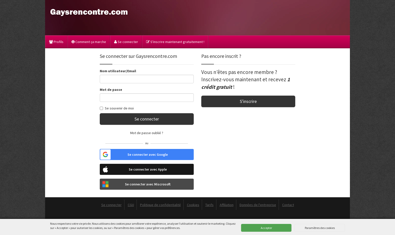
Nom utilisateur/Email (118, 71)
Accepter (266, 228)
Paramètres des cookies (320, 228)
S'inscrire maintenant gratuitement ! (175, 42)
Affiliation (227, 205)
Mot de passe (111, 89)
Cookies (193, 205)
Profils (56, 42)
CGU (131, 205)
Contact (288, 205)
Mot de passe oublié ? (146, 133)
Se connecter (126, 42)
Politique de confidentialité (160, 205)
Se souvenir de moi (117, 108)
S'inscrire (248, 101)
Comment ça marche (89, 42)
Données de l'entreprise (258, 205)
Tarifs (209, 205)
